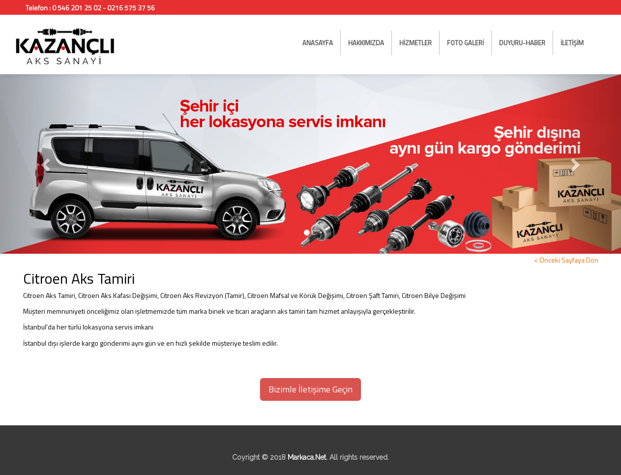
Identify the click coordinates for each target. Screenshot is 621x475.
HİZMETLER (415, 43)
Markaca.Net (307, 457)
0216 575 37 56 (131, 7)
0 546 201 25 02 (76, 7)
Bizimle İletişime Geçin (310, 389)
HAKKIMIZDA (366, 43)
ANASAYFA (317, 43)
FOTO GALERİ (465, 43)
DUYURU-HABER (522, 43)
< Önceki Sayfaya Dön (566, 260)
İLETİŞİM (572, 43)
